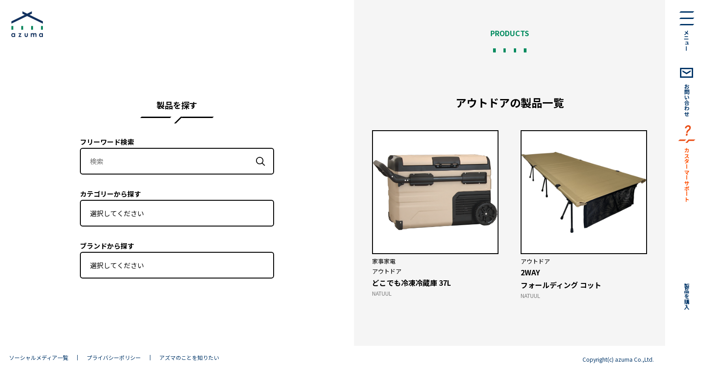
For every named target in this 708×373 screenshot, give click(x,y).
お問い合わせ (687, 100)
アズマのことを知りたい (189, 357)
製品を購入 (687, 296)
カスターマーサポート (687, 174)
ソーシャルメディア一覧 (38, 357)
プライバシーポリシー (114, 357)
